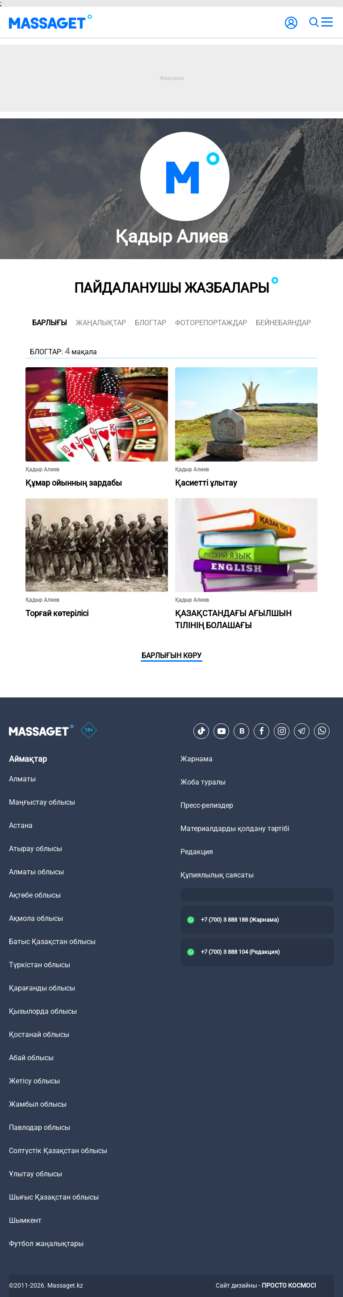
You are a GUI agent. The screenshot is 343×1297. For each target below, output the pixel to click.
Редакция (196, 852)
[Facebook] (261, 730)
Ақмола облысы (36, 918)
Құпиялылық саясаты (217, 875)
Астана (21, 825)
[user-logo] (291, 27)
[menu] (327, 22)
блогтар (150, 323)
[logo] (50, 22)
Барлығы (49, 323)
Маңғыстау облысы (42, 802)
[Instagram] (281, 730)
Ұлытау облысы (35, 1174)
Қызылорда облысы (43, 1011)
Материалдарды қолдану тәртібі (234, 828)
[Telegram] (301, 730)
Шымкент (25, 1220)
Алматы (22, 779)
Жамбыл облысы (38, 1104)
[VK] (241, 730)
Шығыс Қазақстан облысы (54, 1197)
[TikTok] (201, 730)
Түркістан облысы (39, 965)
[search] (313, 22)
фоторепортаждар (211, 323)
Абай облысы (31, 1058)
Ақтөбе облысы (35, 895)
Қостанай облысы (39, 1034)
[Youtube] (221, 730)
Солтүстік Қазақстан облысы (58, 1150)
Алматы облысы (36, 872)
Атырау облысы (35, 848)
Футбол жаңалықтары (46, 1243)
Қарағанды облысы (42, 988)
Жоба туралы (203, 782)
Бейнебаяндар (283, 323)
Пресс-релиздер (206, 805)
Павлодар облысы (39, 1127)
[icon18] (88, 731)
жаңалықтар (101, 323)
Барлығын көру (171, 655)
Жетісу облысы (34, 1081)
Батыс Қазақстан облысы (52, 941)
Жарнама (196, 759)
